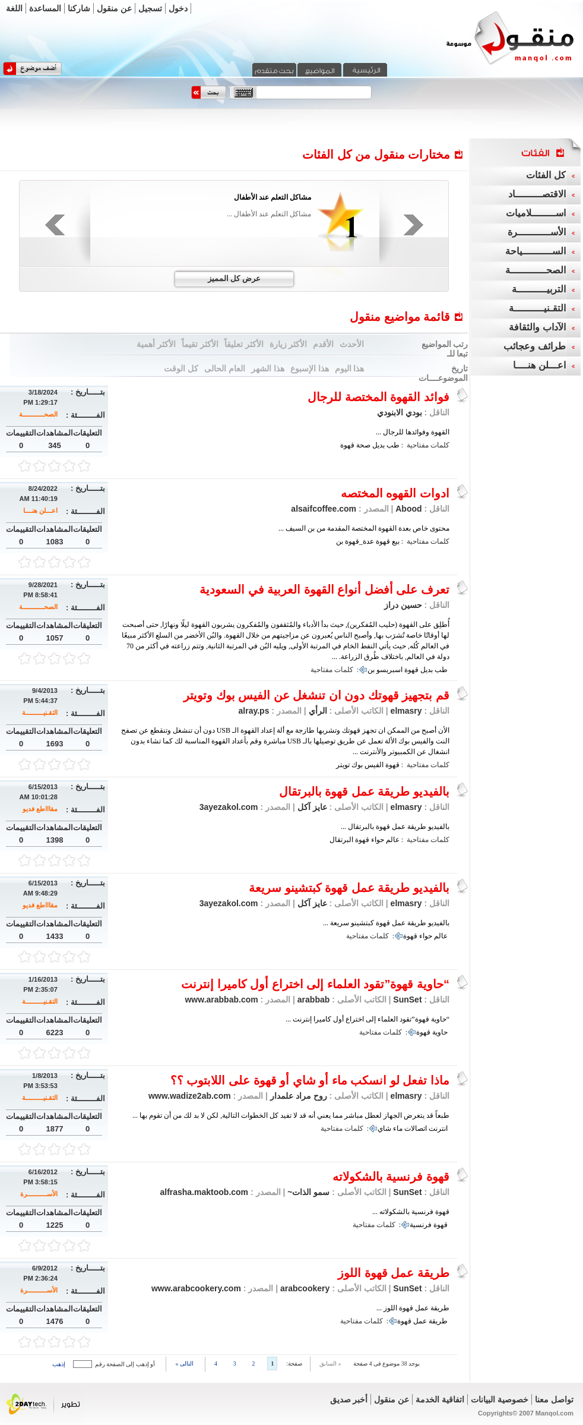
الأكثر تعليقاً (244, 344)
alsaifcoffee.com (323, 508)
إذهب (58, 1364)
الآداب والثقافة (537, 327)
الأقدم (323, 344)
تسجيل (150, 8)
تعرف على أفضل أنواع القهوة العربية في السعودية (324, 589)
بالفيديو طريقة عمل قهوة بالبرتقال (364, 791)
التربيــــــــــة (539, 289)
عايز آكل (311, 807)
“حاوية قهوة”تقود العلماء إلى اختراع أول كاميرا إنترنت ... (367, 1019)
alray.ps (254, 710)
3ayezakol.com (228, 807)
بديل (378, 445)
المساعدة (45, 8)
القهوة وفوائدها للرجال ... (412, 432)
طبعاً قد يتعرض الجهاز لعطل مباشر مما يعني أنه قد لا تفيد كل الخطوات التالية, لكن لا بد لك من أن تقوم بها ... (290, 1115)
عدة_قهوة (359, 541)
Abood (408, 508)
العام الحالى (224, 368)
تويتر (343, 765)
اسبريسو (389, 670)
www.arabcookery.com (196, 1288)
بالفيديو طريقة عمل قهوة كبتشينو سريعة (349, 887)
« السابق (330, 1363)
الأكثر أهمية (156, 344)
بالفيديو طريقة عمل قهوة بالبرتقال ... (395, 826)
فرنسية (421, 1225)
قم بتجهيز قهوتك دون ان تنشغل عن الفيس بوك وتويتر (316, 695)
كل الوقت (181, 368)
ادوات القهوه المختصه (395, 493)
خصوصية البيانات (499, 1399)
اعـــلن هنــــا (40, 510)
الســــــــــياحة (535, 251)
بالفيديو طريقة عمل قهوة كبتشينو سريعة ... (386, 923)
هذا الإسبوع (309, 368)
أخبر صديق (349, 1399)
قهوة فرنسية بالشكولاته (390, 1176)
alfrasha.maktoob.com (204, 1192)
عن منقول (114, 8)
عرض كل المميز (234, 278)
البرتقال (341, 840)
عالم (393, 840)
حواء (377, 840)
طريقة (438, 1321)
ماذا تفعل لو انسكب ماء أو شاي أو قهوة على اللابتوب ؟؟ (309, 1080)
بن (339, 541)
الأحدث (352, 344)
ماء (398, 1128)
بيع (396, 541)
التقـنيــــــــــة (40, 712)
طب (393, 445)
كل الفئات (545, 175)
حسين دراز (403, 605)
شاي (384, 1128)
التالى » (184, 1363)
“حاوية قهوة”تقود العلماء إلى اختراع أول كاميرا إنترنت (315, 984)
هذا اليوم (350, 368)
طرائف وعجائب (534, 346)
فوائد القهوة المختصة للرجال (378, 396)
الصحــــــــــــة (38, 414)
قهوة (347, 445)
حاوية (440, 1032)
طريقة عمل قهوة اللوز (393, 1272)
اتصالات (415, 1128)
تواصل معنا (554, 1399)
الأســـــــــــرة (39, 1193)
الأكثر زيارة (289, 344)
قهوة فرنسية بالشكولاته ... (410, 1212)
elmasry (406, 710)
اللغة (14, 8)
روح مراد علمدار (297, 1096)
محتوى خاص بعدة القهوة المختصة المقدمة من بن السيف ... (363, 528)
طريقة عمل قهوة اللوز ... (412, 1308)
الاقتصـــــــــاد (537, 194)
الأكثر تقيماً (200, 344)
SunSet (407, 999)
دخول (178, 8)
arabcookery (303, 1288)
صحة (363, 445)
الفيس (374, 765)
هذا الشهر (267, 368)
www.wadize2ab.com (189, 1096)
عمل (420, 1321)
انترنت (438, 1128)
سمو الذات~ (307, 1192)
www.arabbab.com (221, 999)
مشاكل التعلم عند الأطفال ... (269, 214)
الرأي (316, 710)
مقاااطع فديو (40, 808)
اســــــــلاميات (536, 213)
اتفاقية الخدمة (440, 1399)
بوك (357, 765)
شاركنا (79, 8)
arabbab (312, 999)
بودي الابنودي (399, 412)
